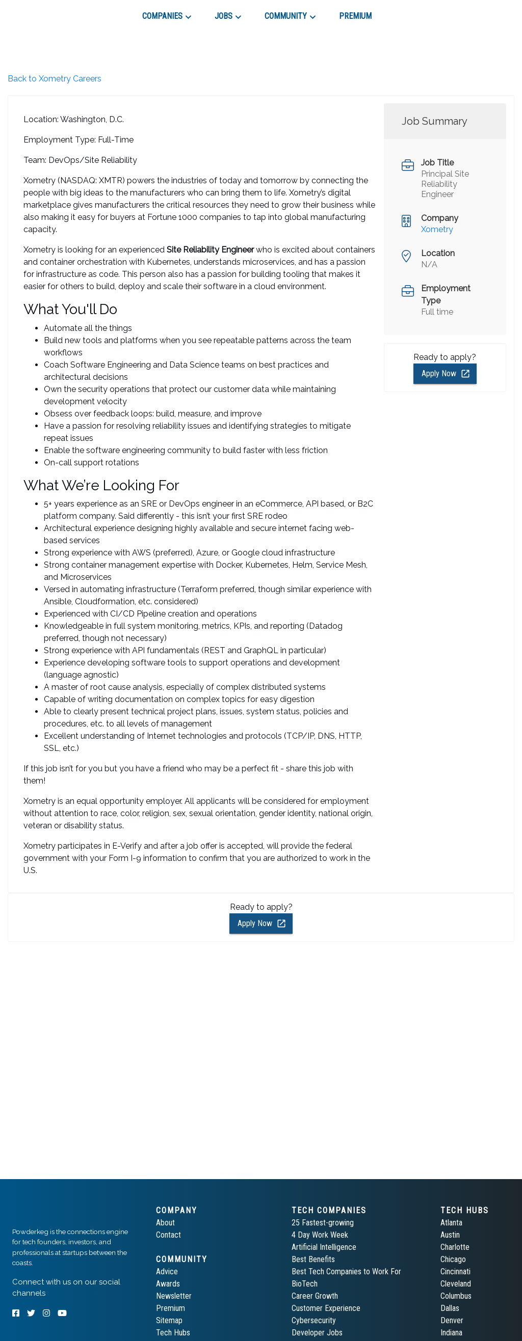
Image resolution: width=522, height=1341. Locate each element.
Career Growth (315, 1296)
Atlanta (451, 1222)
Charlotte (454, 1247)
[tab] (49, 12)
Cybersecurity (314, 1320)
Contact (168, 1235)
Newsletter (174, 1296)
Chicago (453, 1259)
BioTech (305, 1284)
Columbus (456, 1296)
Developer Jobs (317, 1332)
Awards (168, 1284)
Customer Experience (326, 1308)
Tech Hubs (173, 1332)
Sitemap (169, 1320)
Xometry (437, 229)
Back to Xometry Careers (54, 78)
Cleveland (455, 1284)
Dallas (449, 1308)
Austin (450, 1235)
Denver (451, 1320)
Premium (170, 1308)
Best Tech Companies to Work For (346, 1271)
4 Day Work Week (320, 1235)
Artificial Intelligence (324, 1247)
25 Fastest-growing (323, 1222)
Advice (167, 1271)
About (165, 1222)
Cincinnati (455, 1271)
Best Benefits (313, 1259)
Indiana (451, 1332)
